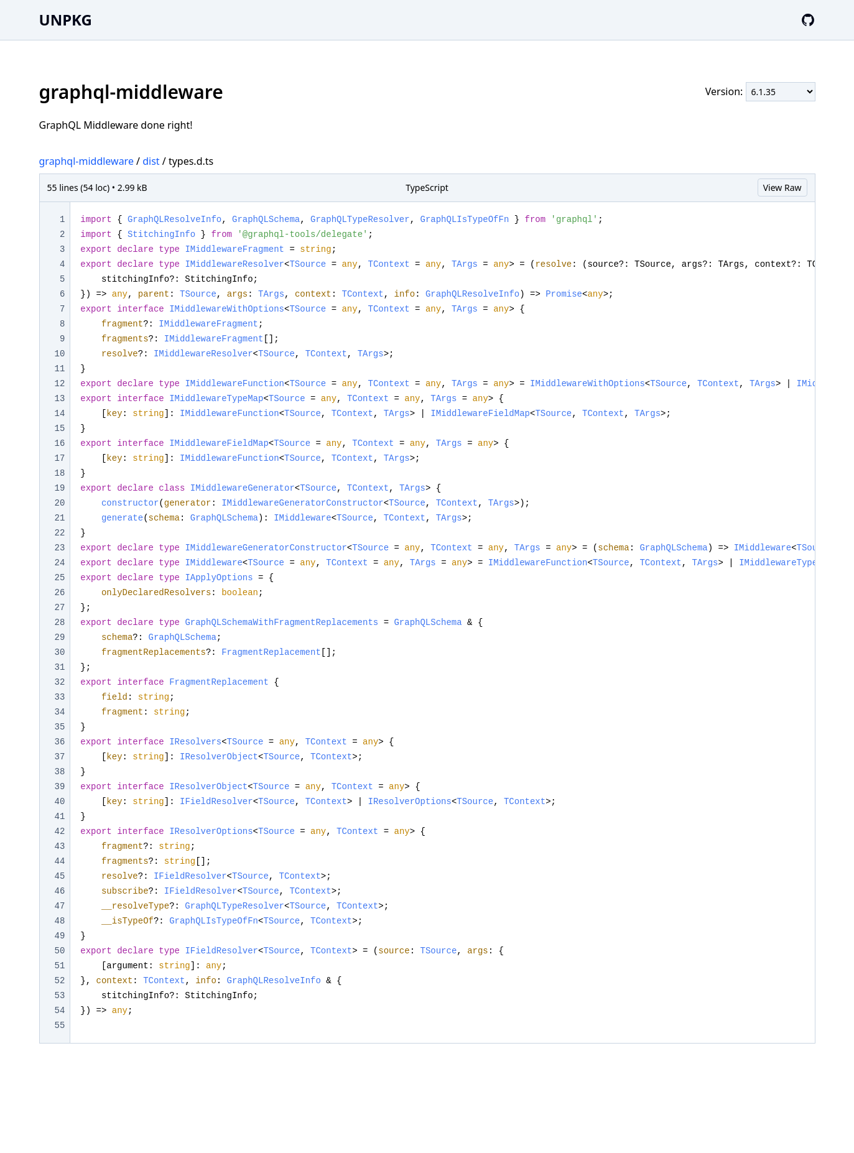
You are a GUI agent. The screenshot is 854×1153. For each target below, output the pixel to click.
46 (60, 891)
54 (60, 1011)
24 (60, 563)
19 (60, 488)
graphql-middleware (86, 161)
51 (60, 966)
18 (60, 473)
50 (60, 951)
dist (150, 161)
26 (60, 593)
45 (60, 876)
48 (60, 921)
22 (60, 533)
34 (60, 712)
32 (60, 682)
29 (60, 637)
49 (60, 936)
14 (60, 414)
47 (60, 906)
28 (60, 622)
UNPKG (65, 19)
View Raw (782, 187)
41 (60, 817)
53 (60, 996)
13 (60, 399)
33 (60, 697)
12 (60, 384)
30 (60, 652)
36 (60, 742)
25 (60, 578)
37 (60, 757)
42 (60, 831)
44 (60, 861)
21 (60, 518)
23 (60, 548)
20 (60, 503)
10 (60, 354)
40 (60, 802)
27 (60, 608)
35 (60, 727)
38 (60, 772)
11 (60, 369)
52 (60, 981)
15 (60, 428)
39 (60, 787)
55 (60, 1025)
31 (60, 667)
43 (60, 846)
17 (60, 458)
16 (60, 443)
